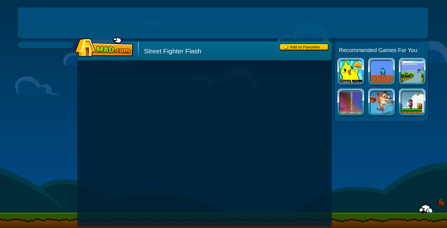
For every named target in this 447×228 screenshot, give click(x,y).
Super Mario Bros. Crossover (382, 72)
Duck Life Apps (351, 72)
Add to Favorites (305, 47)
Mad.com (102, 47)
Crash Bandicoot (382, 102)
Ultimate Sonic (412, 72)
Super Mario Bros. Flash (412, 102)
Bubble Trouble (351, 102)
